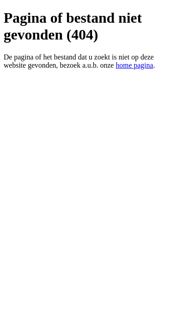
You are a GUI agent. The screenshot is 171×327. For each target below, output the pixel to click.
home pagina (134, 65)
